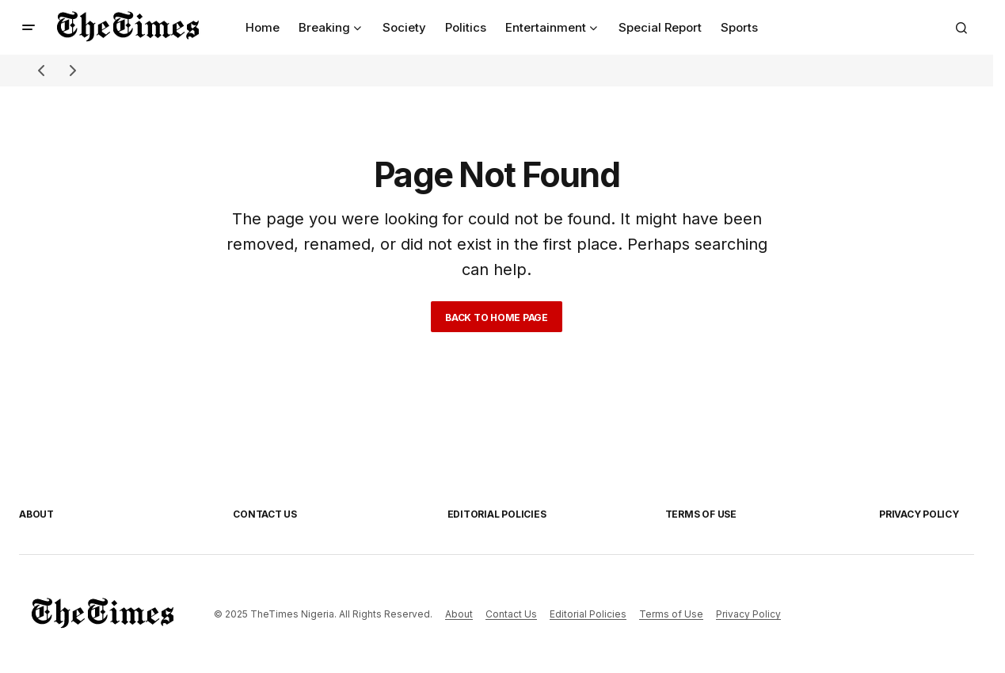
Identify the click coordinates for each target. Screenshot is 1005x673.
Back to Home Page (496, 317)
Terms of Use (701, 514)
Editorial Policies (496, 514)
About (36, 514)
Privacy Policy (919, 514)
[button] (28, 27)
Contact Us (265, 514)
